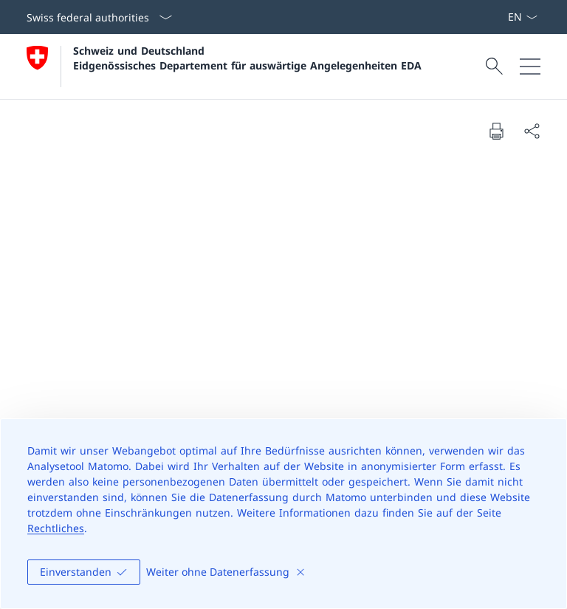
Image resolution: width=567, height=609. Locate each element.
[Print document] (496, 131)
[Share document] (531, 131)
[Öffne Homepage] (224, 66)
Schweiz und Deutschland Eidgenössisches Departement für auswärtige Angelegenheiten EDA (247, 58)
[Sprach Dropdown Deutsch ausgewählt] (522, 17)
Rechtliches (55, 528)
